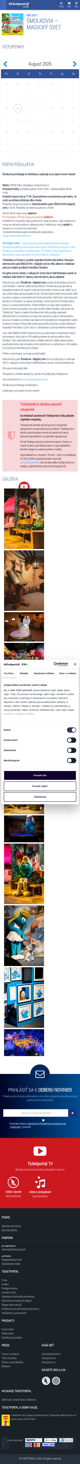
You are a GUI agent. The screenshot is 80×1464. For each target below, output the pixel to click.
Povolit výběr (40, 786)
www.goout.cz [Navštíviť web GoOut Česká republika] (48, 1362)
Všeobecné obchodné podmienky (18, 1296)
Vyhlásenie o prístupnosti (14, 1313)
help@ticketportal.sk (12, 1259)
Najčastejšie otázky (11, 1263)
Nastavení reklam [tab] (44, 673)
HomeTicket (8, 1329)
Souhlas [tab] (9, 673)
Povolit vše (39, 775)
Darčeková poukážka (12, 1337)
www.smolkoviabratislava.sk (34, 379)
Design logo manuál (11, 1304)
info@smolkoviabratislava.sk (16, 235)
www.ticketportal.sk (30, 462)
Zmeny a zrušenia (10, 1354)
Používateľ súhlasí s (38, 1125)
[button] (69, 5)
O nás (4, 1280)
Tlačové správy (9, 1358)
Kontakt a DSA (9, 1292)
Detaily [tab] (24, 673)
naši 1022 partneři (21, 690)
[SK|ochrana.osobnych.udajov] (17, 1300)
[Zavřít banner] (75, 664)
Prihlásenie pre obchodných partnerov (20, 1308)
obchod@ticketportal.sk (14, 1249)
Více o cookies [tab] (67, 673)
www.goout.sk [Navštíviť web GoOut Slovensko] (49, 1358)
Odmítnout (40, 796)
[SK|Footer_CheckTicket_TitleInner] (19, 1399)
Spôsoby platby (9, 1230)
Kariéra (5, 1284)
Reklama (6, 1366)
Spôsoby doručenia (11, 1226)
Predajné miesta (9, 1288)
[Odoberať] (72, 1113)
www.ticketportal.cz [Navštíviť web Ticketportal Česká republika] (51, 1354)
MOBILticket (7, 1333)
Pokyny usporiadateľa (12, 1362)
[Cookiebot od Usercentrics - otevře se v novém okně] (54, 664)
